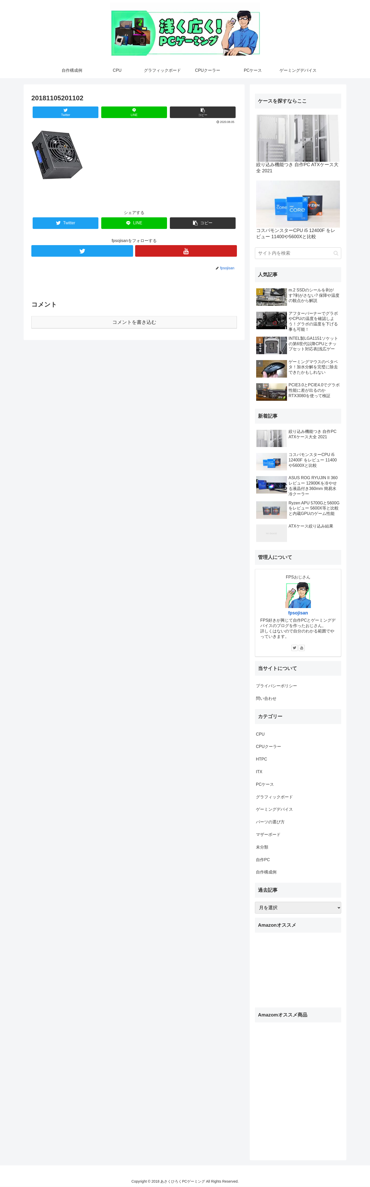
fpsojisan (298, 612)
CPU (260, 734)
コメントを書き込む (134, 322)
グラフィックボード (274, 797)
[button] (335, 253)
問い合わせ (266, 698)
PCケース (265, 784)
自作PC (263, 860)
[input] (298, 253)
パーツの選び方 (270, 822)
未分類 (262, 847)
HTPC (261, 759)
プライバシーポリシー (276, 686)
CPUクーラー (268, 746)
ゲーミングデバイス (274, 809)
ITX (259, 772)
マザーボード (268, 834)
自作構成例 (266, 872)
